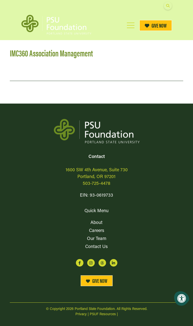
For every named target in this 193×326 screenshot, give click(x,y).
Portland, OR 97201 (96, 177)
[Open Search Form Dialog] (168, 6)
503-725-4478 (96, 183)
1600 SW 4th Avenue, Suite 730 (97, 170)
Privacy (81, 314)
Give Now (156, 25)
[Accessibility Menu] (181, 298)
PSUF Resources (103, 314)
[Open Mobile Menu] (130, 25)
